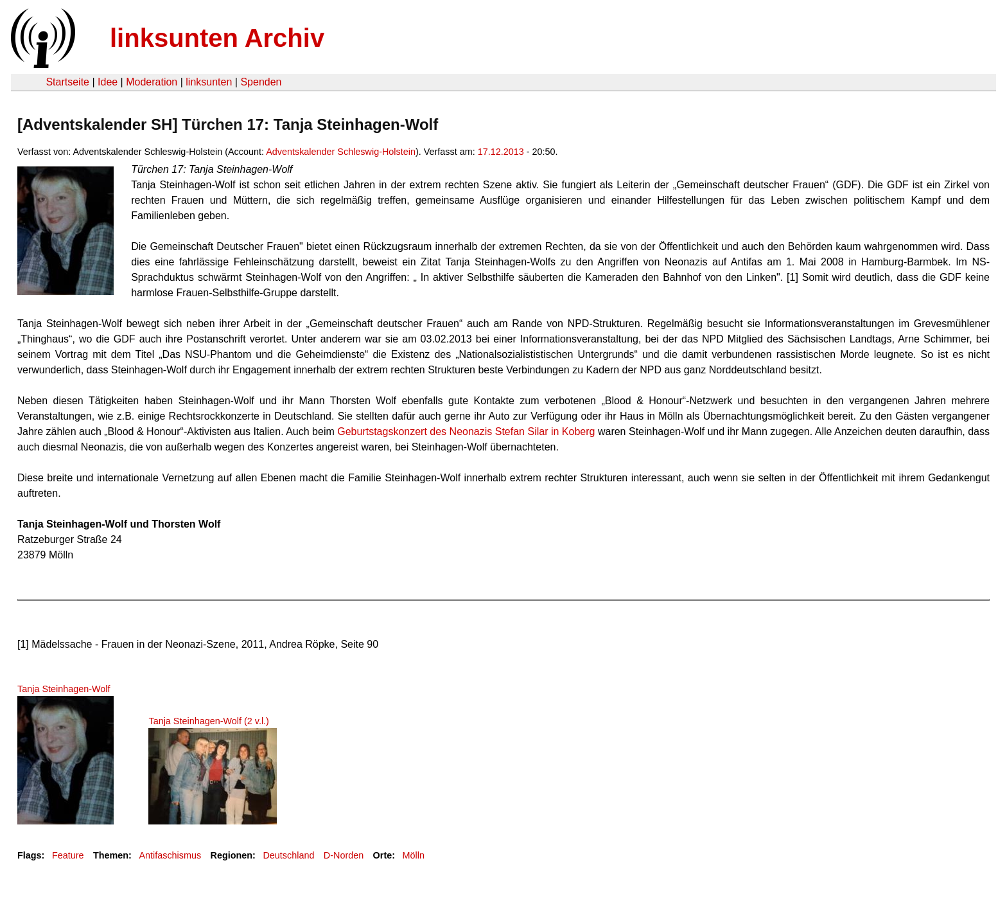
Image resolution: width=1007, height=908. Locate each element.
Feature (68, 855)
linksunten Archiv (217, 38)
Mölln (414, 855)
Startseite (67, 81)
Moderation (151, 81)
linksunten (209, 81)
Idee (108, 81)
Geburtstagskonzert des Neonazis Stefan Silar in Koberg (466, 431)
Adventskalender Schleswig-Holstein (341, 152)
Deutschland (288, 855)
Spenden (260, 81)
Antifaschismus (170, 855)
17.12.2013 (501, 152)
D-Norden (343, 855)
